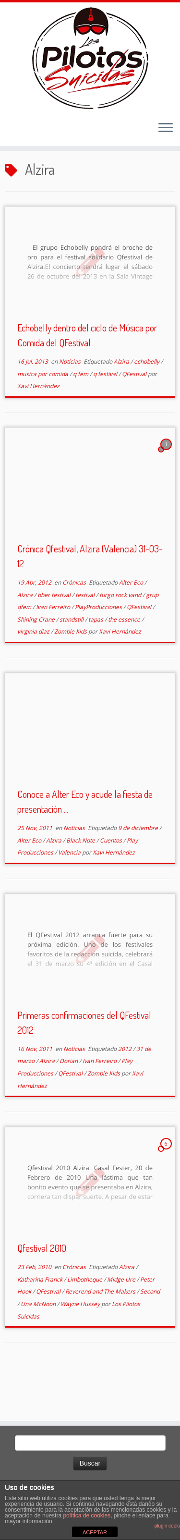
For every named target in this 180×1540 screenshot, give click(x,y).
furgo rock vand (121, 636)
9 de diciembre (138, 869)
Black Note (81, 882)
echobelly (147, 403)
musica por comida (43, 415)
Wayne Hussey (80, 1345)
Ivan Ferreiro (54, 648)
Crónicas (74, 624)
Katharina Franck (40, 1321)
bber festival (54, 636)
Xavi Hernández (38, 428)
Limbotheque (85, 1321)
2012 (125, 1090)
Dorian (69, 1103)
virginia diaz (34, 673)
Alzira (122, 403)
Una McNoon (39, 1345)
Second (150, 1333)
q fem (81, 415)
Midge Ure (122, 1321)
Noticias (70, 403)
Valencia (70, 894)
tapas (96, 661)
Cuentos (111, 882)
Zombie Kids (71, 673)
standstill (72, 661)
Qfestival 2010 (41, 1289)
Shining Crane (36, 661)
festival (85, 636)
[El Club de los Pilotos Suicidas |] (90, 67)
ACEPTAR (95, 1532)
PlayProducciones (99, 648)
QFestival (135, 415)
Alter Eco (131, 624)
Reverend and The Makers (101, 1333)
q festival (106, 415)
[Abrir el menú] (165, 147)
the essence (125, 661)
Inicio (14, 187)
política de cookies (86, 1515)
